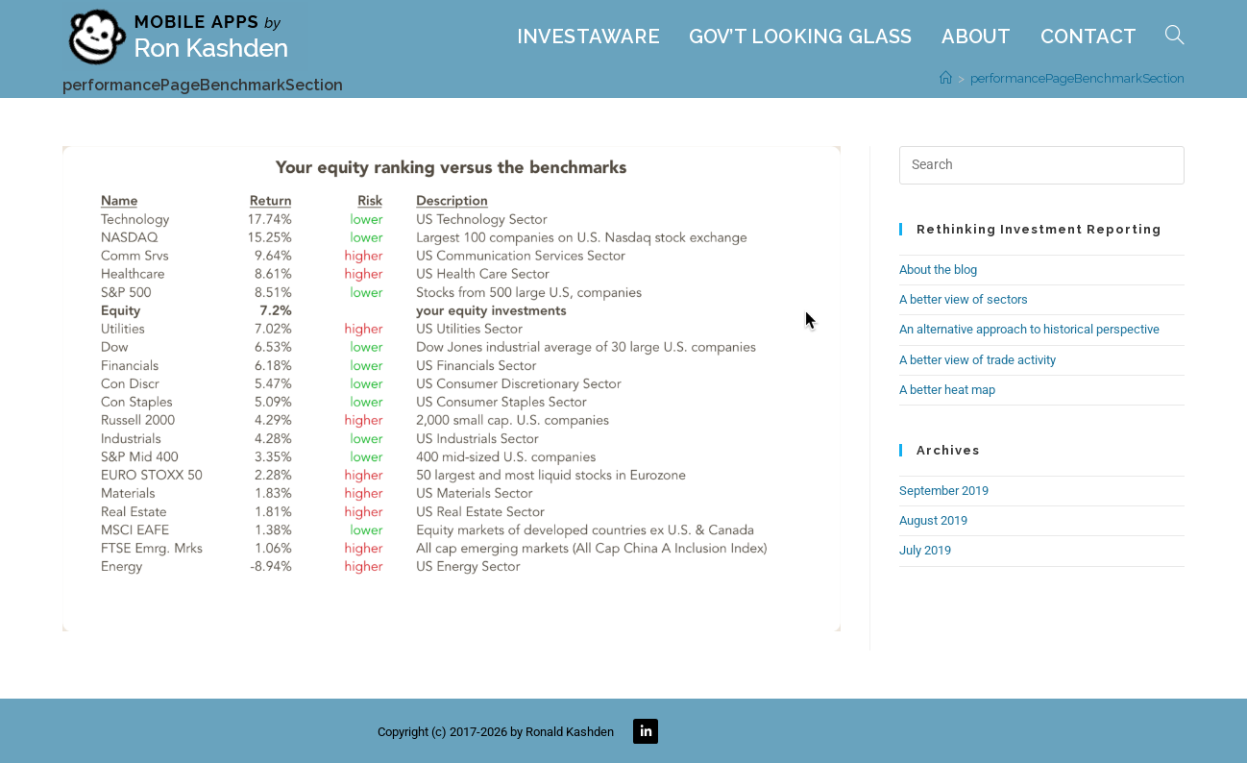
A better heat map (947, 389)
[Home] (946, 78)
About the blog (938, 269)
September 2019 (944, 490)
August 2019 (933, 520)
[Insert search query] (1042, 165)
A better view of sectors (963, 299)
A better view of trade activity (977, 360)
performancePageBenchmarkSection (1077, 78)
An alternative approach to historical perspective (1029, 329)
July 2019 (925, 550)
